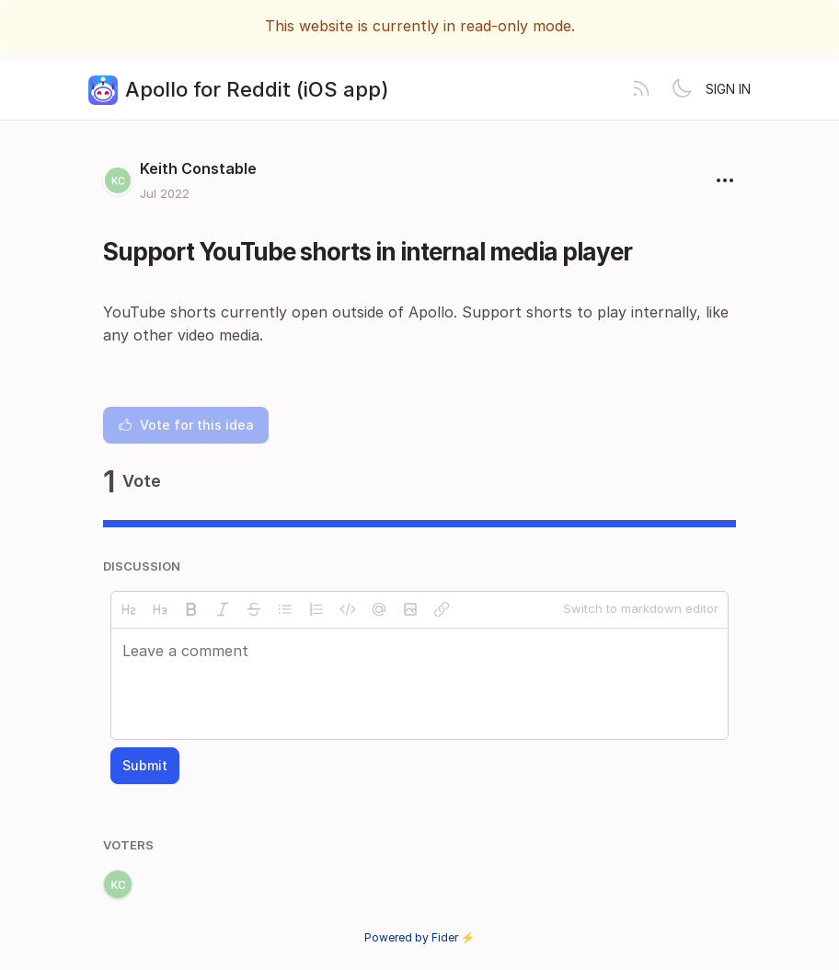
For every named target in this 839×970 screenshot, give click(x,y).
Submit (144, 765)
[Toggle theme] (681, 90)
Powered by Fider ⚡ (419, 937)
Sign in (728, 89)
